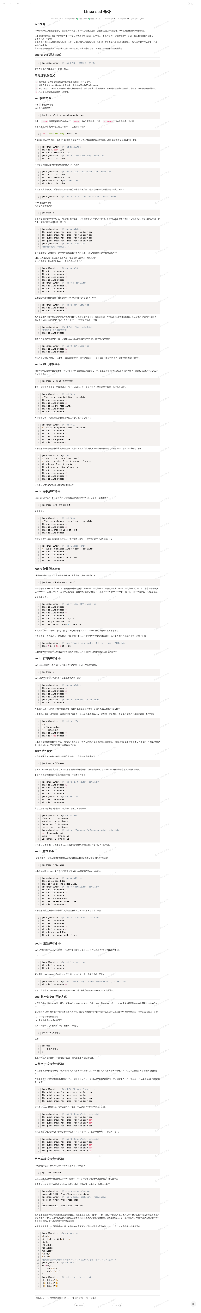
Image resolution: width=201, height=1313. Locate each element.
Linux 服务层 (9, 28)
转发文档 (98, 1298)
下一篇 (139, 1305)
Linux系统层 (8, 23)
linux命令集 (8, 34)
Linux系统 (21, 10)
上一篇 (101, 1305)
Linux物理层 (8, 17)
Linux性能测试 (9, 39)
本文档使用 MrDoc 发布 (11, 47)
